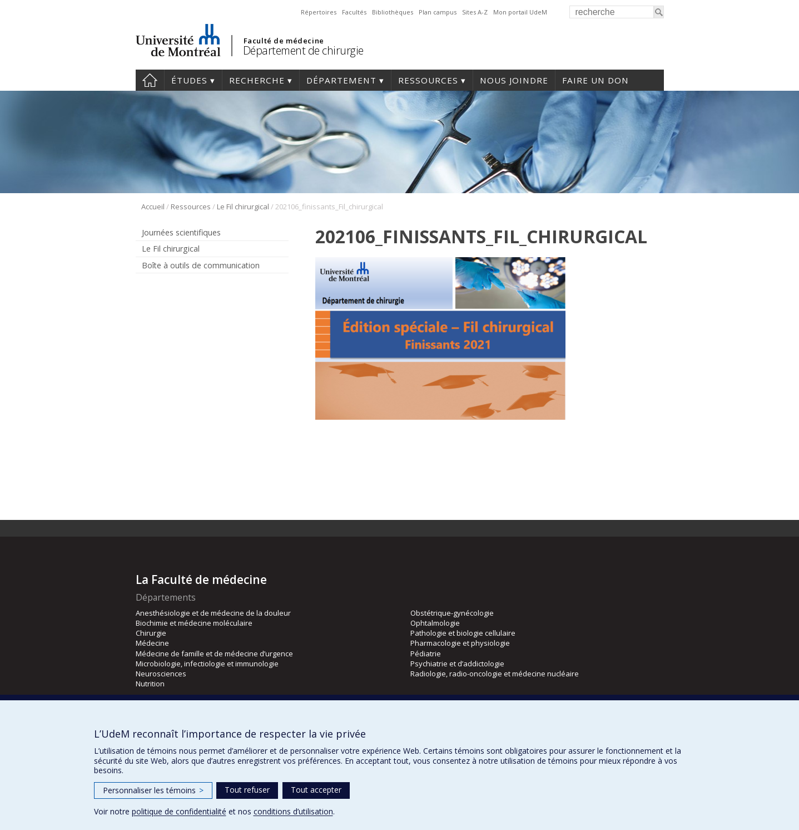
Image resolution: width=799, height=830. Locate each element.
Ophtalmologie (435, 623)
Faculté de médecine (284, 41)
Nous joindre (514, 80)
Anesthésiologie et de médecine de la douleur (213, 613)
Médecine (152, 643)
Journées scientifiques (181, 232)
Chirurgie (151, 633)
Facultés (354, 12)
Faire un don (595, 80)
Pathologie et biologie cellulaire (462, 633)
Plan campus (437, 12)
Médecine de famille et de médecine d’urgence (214, 654)
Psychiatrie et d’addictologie (457, 664)
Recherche (257, 80)
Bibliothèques (392, 12)
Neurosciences (161, 674)
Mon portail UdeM (520, 12)
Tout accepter (316, 789)
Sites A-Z (475, 12)
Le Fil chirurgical (243, 207)
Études (189, 80)
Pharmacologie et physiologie (460, 643)
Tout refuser (247, 789)
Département (341, 80)
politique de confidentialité (179, 811)
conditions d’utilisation (293, 811)
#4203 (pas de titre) (149, 80)
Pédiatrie (425, 654)
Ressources (428, 80)
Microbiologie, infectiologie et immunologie (207, 664)
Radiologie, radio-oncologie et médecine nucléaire (494, 674)
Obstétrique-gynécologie (452, 613)
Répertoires (318, 12)
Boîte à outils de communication (201, 265)
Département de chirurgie (303, 50)
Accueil (153, 207)
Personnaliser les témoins (153, 790)
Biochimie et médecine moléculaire (194, 623)
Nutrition (150, 684)
